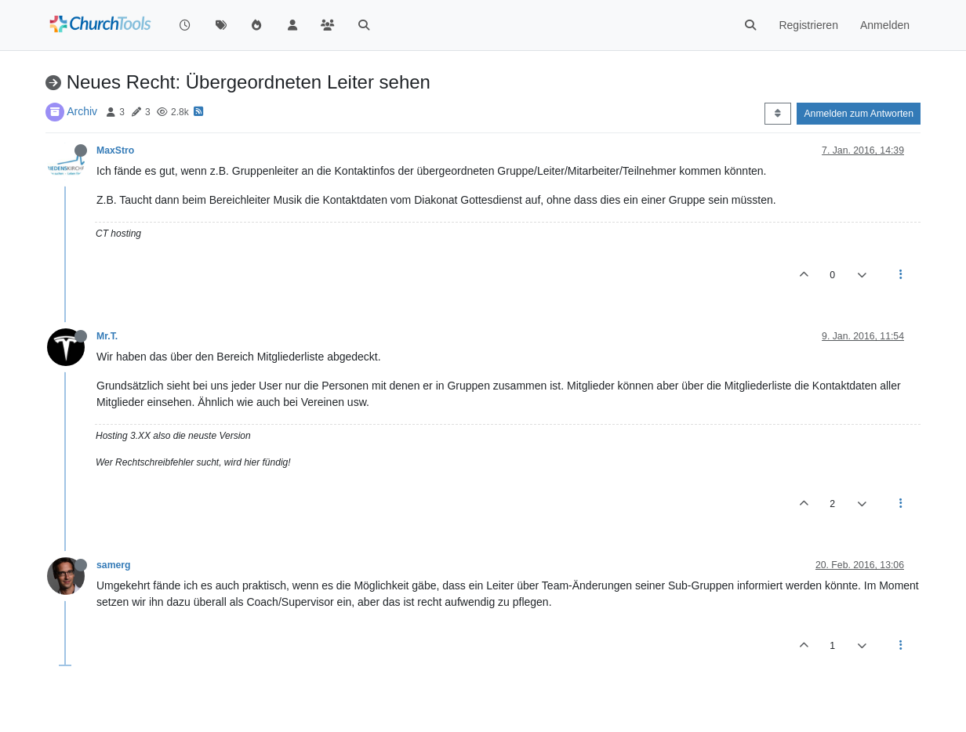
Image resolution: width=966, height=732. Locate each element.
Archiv (82, 111)
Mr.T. (107, 336)
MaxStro (115, 150)
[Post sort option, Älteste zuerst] (777, 114)
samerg (113, 565)
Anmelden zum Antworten (858, 113)
